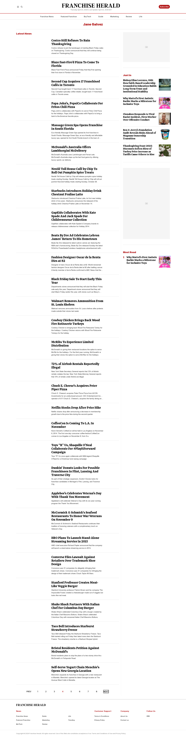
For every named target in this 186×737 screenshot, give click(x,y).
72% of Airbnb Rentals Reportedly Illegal (75, 365)
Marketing (114, 17)
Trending (71, 720)
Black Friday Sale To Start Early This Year (76, 281)
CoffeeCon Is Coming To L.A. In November (72, 425)
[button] (18, 6)
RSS (148, 716)
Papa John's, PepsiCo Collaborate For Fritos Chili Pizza (77, 105)
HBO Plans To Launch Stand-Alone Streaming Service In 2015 (75, 539)
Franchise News (47, 17)
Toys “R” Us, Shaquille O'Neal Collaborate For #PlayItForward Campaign (73, 448)
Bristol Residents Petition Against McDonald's (75, 650)
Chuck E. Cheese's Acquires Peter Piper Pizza (74, 387)
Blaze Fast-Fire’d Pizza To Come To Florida (75, 64)
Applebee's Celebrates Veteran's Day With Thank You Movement (76, 495)
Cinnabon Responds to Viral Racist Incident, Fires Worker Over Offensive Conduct (139, 117)
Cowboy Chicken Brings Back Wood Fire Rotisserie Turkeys (75, 322)
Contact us (125, 720)
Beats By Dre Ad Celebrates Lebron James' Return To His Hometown (75, 237)
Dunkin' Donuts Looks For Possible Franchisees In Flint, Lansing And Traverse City (75, 471)
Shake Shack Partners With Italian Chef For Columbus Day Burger (75, 606)
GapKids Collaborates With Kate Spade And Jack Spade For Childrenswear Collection (73, 216)
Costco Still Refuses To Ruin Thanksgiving (70, 42)
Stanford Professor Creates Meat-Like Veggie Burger (74, 584)
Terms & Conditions (101, 716)
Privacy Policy (99, 720)
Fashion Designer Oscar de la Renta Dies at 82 (75, 259)
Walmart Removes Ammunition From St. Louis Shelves (77, 303)
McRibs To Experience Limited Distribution (72, 344)
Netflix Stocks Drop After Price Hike (76, 408)
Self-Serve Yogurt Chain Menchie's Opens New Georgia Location (75, 669)
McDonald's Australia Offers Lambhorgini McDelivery (71, 149)
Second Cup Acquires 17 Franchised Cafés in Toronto (75, 83)
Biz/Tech (87, 17)
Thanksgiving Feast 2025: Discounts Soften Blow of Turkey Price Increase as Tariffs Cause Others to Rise (138, 150)
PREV (28, 691)
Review (129, 17)
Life (140, 17)
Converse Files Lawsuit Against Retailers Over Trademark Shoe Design (73, 560)
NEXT (106, 691)
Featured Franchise (69, 17)
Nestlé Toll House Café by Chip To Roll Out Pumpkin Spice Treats (74, 170)
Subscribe (164, 7)
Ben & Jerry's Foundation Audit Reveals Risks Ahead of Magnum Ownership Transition (139, 134)
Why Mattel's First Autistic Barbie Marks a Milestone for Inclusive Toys (139, 101)
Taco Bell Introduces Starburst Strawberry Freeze (72, 628)
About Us (124, 716)
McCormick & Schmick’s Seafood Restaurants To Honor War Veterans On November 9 (76, 516)
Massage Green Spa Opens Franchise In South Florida (76, 127)
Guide (100, 17)
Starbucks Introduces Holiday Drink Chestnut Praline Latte (76, 192)
